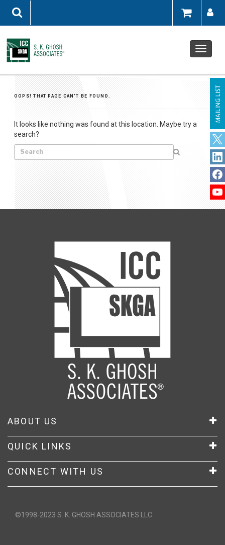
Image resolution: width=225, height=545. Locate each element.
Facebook (217, 156)
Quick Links (112, 446)
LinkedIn (217, 174)
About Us (112, 421)
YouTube (217, 192)
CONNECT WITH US (112, 472)
